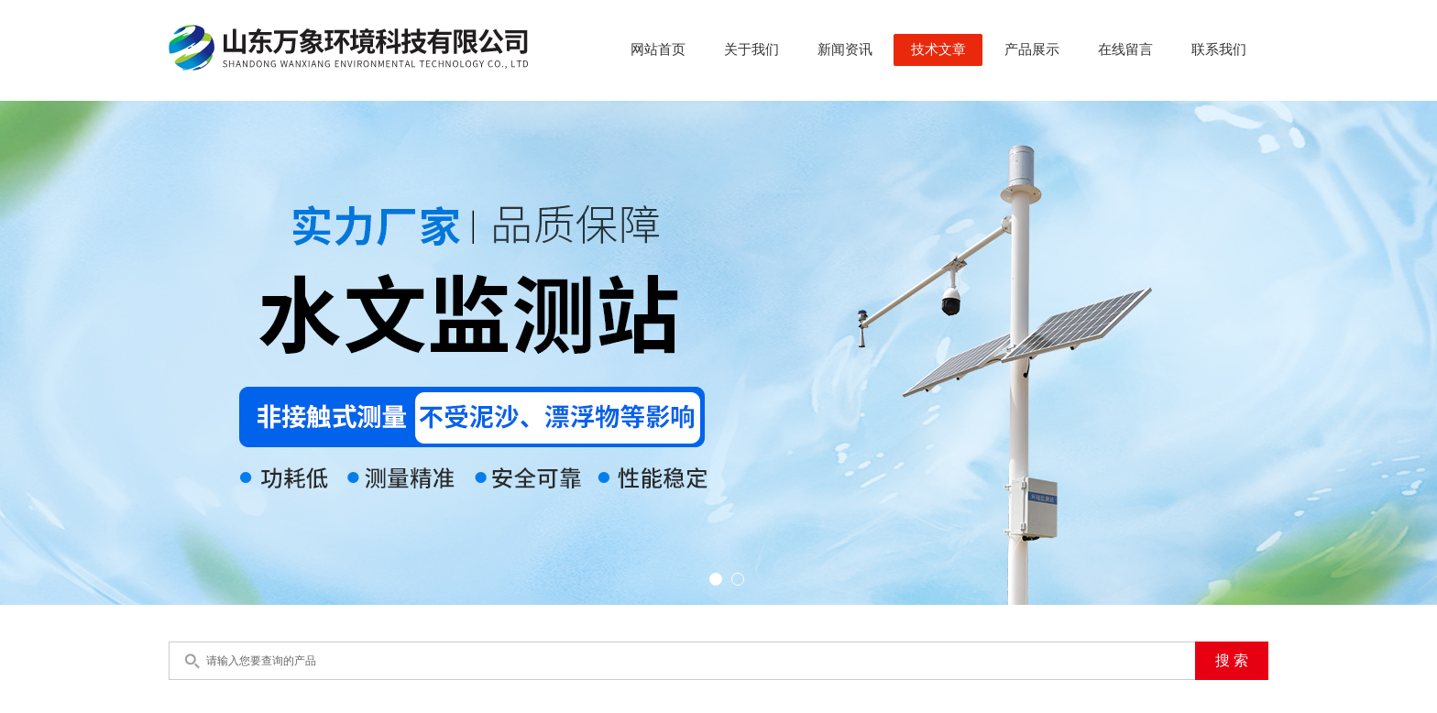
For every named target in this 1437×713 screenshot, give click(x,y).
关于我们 (751, 49)
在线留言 (1125, 49)
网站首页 (658, 49)
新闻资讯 (844, 49)
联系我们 (1218, 49)
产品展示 (1031, 49)
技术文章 (938, 49)
